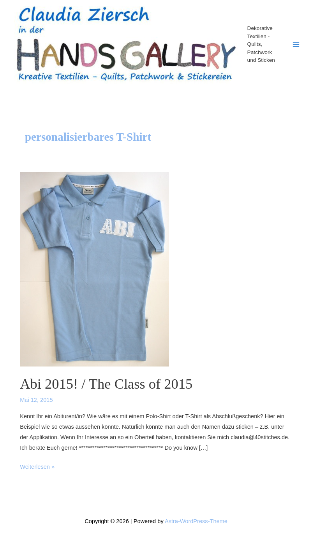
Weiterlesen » (37, 467)
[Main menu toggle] (296, 45)
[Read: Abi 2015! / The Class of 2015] (94, 269)
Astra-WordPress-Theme (196, 521)
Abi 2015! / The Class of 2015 (106, 384)
